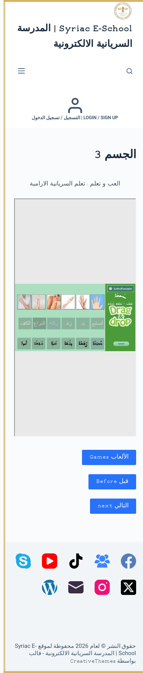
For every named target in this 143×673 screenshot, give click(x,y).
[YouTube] (46, 561)
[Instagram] (98, 587)
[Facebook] (125, 561)
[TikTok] (72, 561)
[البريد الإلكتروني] (72, 587)
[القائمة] (17, 70)
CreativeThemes (89, 662)
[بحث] (126, 71)
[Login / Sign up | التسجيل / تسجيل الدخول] (71, 109)
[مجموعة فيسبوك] (98, 561)
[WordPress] (46, 587)
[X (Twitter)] (125, 587)
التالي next (109, 506)
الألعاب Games (105, 457)
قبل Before (109, 481)
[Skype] (19, 561)
